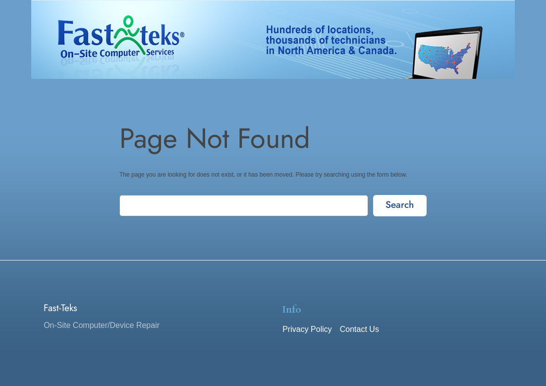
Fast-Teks (60, 308)
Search (399, 204)
